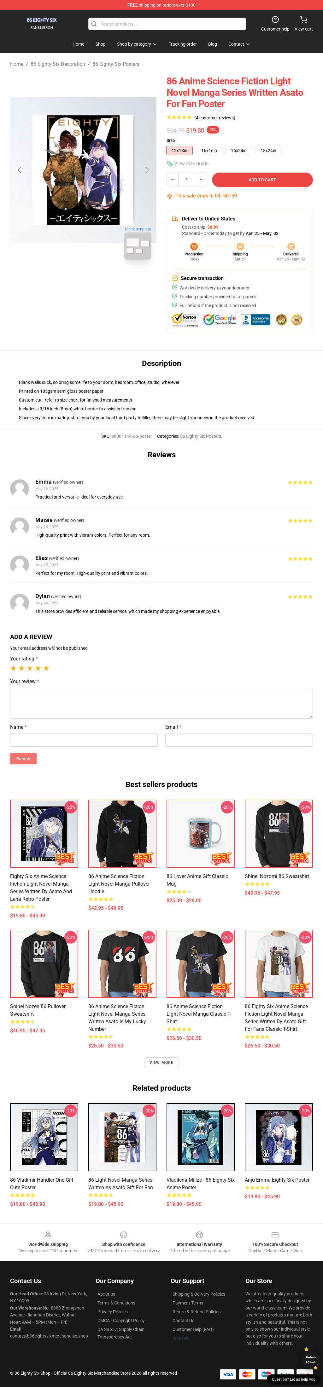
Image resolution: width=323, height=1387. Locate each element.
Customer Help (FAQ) (193, 1329)
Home (16, 64)
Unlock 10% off (311, 1360)
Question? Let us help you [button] (293, 1379)
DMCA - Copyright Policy (121, 1320)
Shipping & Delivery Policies (199, 1294)
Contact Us (183, 1320)
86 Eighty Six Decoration (58, 64)
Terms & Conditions (116, 1302)
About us (106, 1294)
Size (171, 140)
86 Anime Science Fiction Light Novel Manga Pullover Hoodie (119, 883)
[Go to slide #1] (67, 278)
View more (162, 1062)
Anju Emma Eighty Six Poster (277, 1180)
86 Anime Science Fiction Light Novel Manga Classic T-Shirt (199, 1014)
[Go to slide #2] (100, 278)
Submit (23, 758)
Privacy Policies (112, 1311)
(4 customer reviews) (214, 117)
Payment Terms (188, 1302)
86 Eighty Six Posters (115, 64)
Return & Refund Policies (196, 1311)
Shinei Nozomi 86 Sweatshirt (277, 876)
